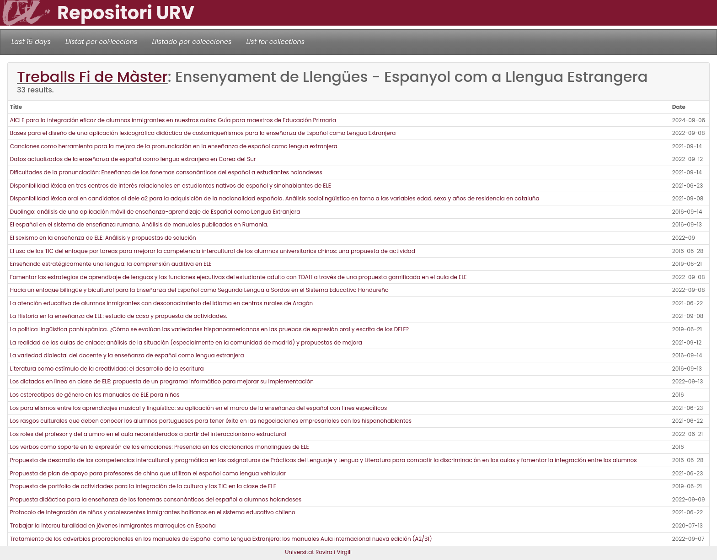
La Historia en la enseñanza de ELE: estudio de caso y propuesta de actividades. (118, 316)
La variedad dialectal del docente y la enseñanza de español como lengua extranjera (127, 355)
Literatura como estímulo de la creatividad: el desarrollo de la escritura (107, 368)
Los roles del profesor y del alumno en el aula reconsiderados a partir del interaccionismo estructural (148, 434)
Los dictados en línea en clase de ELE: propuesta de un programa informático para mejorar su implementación (162, 381)
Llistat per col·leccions (101, 41)
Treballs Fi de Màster (92, 76)
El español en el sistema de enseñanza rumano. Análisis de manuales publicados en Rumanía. (139, 224)
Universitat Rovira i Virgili (318, 552)
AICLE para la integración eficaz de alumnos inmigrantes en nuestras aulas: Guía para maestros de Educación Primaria (173, 120)
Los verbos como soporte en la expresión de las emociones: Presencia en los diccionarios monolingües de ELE (159, 447)
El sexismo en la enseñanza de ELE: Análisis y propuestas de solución (103, 238)
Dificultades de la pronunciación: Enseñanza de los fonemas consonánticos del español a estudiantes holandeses (166, 172)
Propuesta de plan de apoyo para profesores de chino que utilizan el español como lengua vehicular (148, 473)
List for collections (275, 41)
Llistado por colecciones (192, 41)
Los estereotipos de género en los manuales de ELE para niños (95, 394)
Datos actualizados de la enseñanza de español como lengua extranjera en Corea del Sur (133, 159)
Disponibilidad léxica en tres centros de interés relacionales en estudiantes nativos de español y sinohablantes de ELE (170, 185)
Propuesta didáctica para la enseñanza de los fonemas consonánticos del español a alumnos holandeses (156, 499)
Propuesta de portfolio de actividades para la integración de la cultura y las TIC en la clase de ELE (143, 486)
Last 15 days (31, 41)
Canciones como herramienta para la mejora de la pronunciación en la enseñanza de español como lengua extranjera (173, 146)
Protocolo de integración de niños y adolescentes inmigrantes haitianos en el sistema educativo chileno (152, 512)
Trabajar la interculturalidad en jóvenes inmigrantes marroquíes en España (113, 525)
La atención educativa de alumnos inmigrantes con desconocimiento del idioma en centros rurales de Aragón (161, 303)
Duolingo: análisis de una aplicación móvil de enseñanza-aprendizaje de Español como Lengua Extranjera (155, 211)
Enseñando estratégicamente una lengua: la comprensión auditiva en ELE (111, 264)
